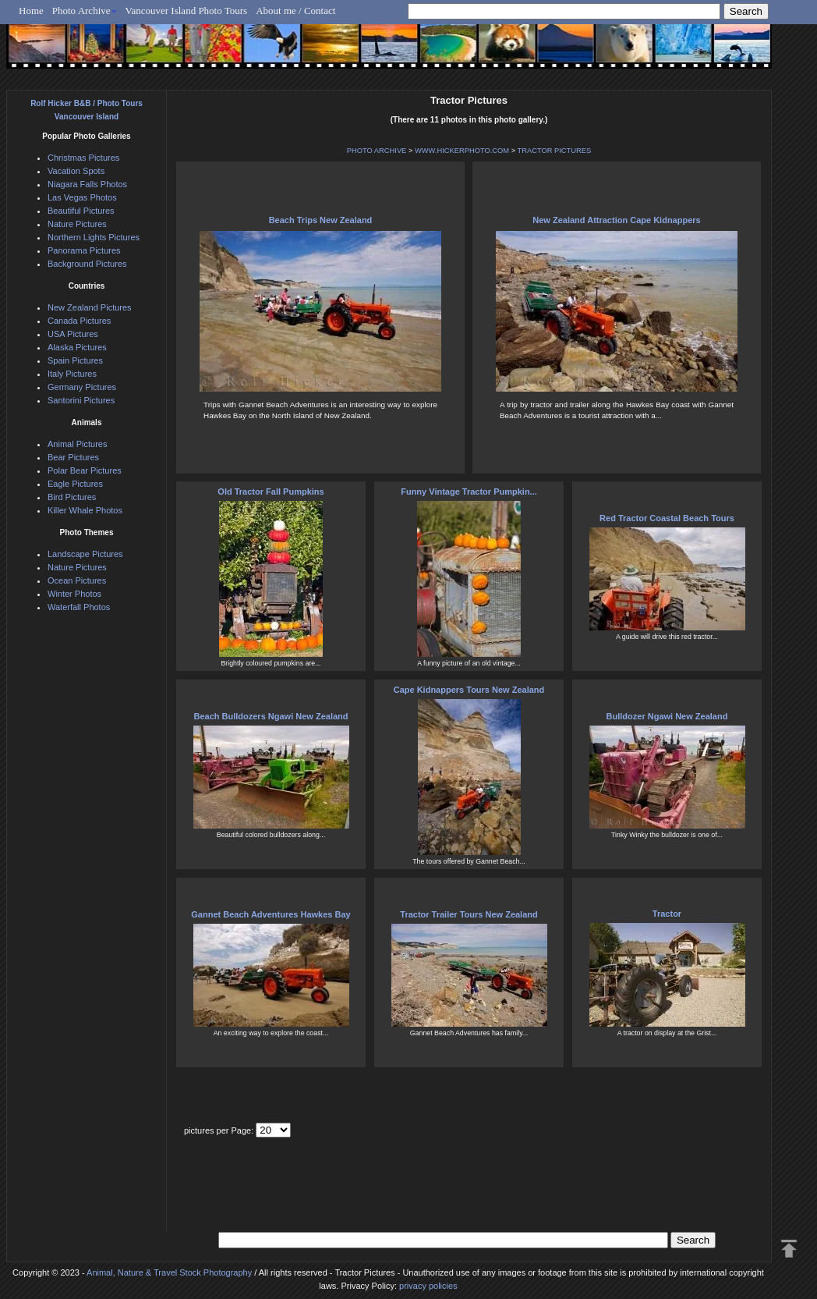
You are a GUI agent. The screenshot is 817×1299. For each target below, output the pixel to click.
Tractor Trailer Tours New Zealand (468, 914)
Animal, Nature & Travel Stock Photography (169, 1272)
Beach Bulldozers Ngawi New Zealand (270, 716)
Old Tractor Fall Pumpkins (271, 491)
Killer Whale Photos (85, 510)
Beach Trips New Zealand (321, 220)
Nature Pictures (77, 224)
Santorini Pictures (81, 400)
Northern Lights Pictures (94, 237)
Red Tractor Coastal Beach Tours (666, 518)
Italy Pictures (72, 373)
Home (31, 10)
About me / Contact (295, 10)
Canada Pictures (79, 320)
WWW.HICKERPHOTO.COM (462, 150)
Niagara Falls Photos (87, 184)
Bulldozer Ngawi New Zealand (667, 716)
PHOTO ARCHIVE (377, 150)
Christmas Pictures (83, 157)
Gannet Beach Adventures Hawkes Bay (270, 914)
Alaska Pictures (77, 347)
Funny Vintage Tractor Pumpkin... (469, 491)
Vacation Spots (76, 171)
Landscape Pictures (85, 554)
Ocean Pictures (77, 580)
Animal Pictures (77, 444)
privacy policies (428, 1285)
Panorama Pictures (84, 250)
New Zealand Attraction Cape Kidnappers (616, 220)
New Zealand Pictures (90, 307)
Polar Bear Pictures (85, 470)
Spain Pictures (75, 360)
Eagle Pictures (75, 483)
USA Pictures (73, 334)
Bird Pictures (72, 497)
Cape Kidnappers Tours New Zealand (469, 689)
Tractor (667, 913)
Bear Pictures (73, 457)
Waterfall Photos (79, 607)
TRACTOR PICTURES (555, 150)
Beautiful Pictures (81, 210)
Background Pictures (87, 263)
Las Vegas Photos (82, 197)
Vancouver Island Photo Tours (187, 10)
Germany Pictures (82, 387)
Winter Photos (74, 593)
